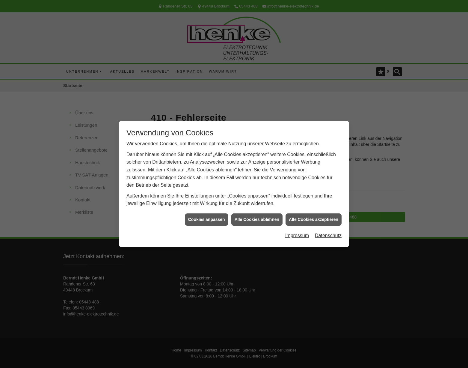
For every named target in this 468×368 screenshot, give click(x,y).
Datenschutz (328, 233)
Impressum (297, 233)
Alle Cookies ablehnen (257, 217)
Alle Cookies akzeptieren (313, 217)
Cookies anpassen (206, 217)
